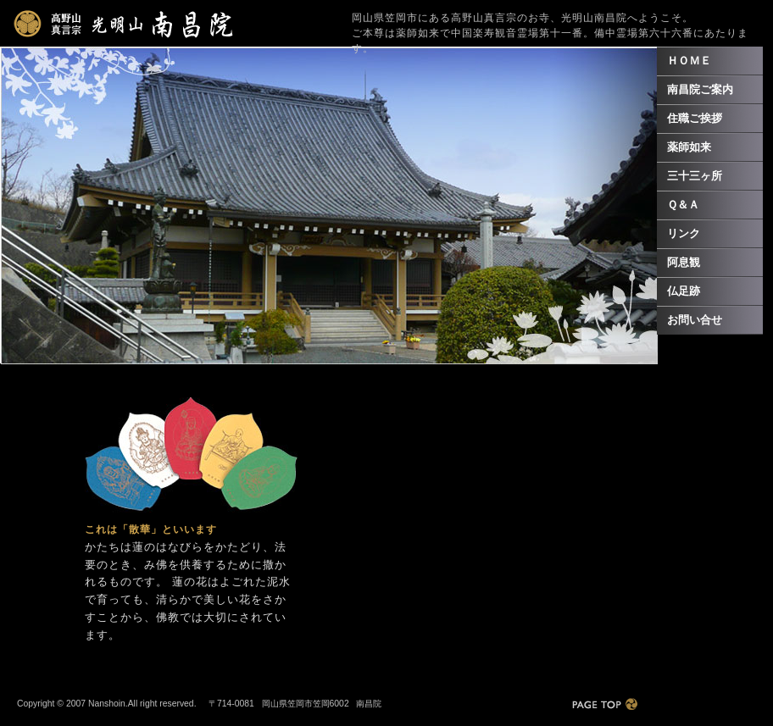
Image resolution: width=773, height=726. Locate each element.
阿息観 (683, 262)
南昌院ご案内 (700, 89)
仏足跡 (683, 291)
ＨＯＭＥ (689, 60)
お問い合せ (694, 319)
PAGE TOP (604, 704)
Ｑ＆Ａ (683, 204)
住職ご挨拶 (694, 118)
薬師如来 (689, 147)
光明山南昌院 (123, 24)
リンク (683, 233)
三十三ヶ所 (694, 175)
